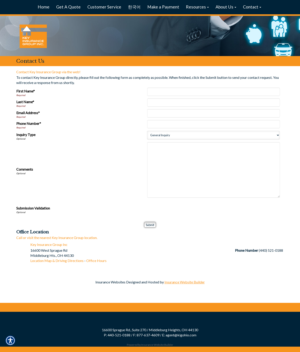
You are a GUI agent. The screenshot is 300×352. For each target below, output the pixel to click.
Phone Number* (28, 123)
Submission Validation (33, 208)
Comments (24, 169)
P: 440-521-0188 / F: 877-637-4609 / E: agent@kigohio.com (150, 335)
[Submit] (150, 225)
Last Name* (25, 102)
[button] (197, 7)
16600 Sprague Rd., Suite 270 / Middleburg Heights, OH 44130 (150, 330)
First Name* (25, 91)
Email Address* (28, 113)
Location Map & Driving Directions (57, 260)
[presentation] (182, 209)
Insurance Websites (110, 282)
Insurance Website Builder (184, 282)
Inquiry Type (25, 134)
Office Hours (96, 260)
